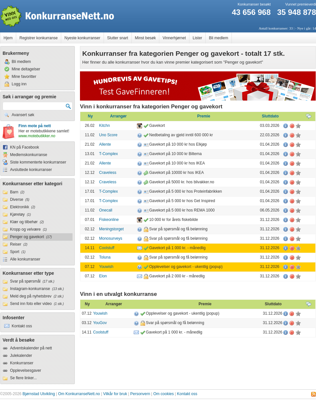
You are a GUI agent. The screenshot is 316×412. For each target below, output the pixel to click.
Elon (103, 276)
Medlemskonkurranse (28, 154)
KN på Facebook (24, 147)
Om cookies (163, 394)
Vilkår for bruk (115, 394)
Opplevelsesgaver (25, 370)
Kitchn (104, 125)
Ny (90, 116)
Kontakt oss (187, 394)
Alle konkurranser (25, 259)
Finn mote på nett (34, 126)
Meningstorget (111, 229)
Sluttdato (270, 116)
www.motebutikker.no (36, 136)
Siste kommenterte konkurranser (38, 162)
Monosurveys (110, 238)
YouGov (100, 323)
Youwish (106, 266)
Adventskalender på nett (31, 348)
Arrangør (118, 116)
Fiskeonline (109, 219)
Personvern (140, 394)
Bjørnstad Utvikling (39, 394)
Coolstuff (106, 248)
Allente (105, 144)
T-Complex (108, 153)
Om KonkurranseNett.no (79, 394)
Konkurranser (21, 363)
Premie (203, 116)
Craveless (107, 172)
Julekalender (21, 355)
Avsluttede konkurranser (31, 169)
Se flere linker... (23, 378)
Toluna (104, 257)
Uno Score (108, 135)
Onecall (105, 210)
